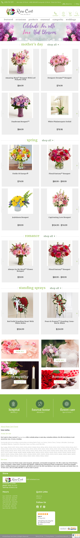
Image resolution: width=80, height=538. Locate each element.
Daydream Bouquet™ (20, 122)
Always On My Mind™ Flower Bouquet (20, 270)
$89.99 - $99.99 (60, 181)
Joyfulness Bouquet (20, 217)
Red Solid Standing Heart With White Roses (20, 322)
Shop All (52, 44)
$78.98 (60, 129)
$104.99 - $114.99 (59, 225)
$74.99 (60, 85)
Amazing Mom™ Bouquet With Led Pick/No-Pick (20, 79)
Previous (3, 70)
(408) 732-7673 (8, 2)
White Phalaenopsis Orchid (59, 122)
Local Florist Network (62, 536)
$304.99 (20, 329)
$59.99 (20, 277)
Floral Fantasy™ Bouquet (59, 174)
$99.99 (20, 225)
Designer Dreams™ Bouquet (60, 78)
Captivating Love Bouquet (60, 217)
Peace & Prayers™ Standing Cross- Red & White (59, 322)
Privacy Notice (50, 536)
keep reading (5, 430)
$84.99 (20, 85)
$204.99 (59, 329)
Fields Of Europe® (20, 174)
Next (77, 70)
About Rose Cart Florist (9, 426)
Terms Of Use (39, 536)
